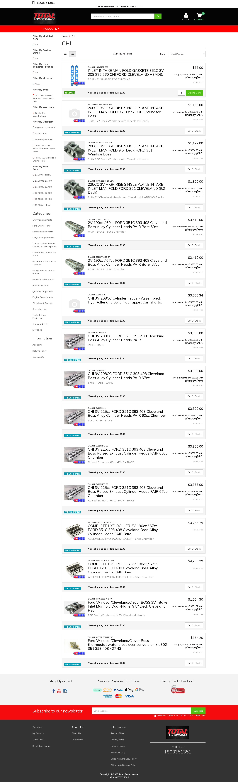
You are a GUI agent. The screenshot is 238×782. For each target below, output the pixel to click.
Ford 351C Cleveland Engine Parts (44, 159)
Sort (162, 54)
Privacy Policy (200, 715)
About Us (37, 344)
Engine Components (45, 127)
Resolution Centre (41, 746)
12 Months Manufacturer (39, 114)
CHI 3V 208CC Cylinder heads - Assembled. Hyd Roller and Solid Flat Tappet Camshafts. (125, 300)
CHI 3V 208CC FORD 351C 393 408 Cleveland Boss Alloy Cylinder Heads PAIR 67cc (126, 375)
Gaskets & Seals (40, 285)
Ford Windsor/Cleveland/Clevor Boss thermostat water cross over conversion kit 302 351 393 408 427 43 (127, 644)
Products (50, 29)
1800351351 (45, 3)
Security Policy (118, 752)
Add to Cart (194, 92)
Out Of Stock (194, 130)
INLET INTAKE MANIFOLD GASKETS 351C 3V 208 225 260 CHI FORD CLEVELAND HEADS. (126, 72)
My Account (38, 733)
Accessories (41, 133)
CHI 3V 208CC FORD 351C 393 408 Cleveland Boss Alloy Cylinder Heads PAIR (126, 338)
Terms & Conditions (183, 715)
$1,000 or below (43, 174)
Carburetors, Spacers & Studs (44, 254)
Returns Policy (39, 350)
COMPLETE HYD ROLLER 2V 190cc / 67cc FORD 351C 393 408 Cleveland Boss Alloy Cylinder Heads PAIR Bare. (123, 529)
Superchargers (39, 309)
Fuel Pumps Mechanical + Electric (44, 263)
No (36, 44)
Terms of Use (117, 733)
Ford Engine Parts (44, 139)
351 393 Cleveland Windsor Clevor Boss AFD (43, 98)
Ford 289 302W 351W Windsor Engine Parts (44, 148)
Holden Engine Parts (42, 231)
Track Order (38, 739)
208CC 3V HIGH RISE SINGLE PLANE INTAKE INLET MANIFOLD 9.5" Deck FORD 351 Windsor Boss (125, 150)
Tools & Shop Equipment (39, 316)
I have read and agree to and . (180, 715)
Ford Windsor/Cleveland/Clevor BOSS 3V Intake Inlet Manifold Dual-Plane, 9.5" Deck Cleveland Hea (127, 606)
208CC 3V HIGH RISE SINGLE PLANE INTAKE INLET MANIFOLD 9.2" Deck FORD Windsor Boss (125, 112)
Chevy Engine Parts (42, 219)
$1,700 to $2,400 (43, 187)
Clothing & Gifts (40, 324)
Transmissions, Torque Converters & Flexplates (44, 245)
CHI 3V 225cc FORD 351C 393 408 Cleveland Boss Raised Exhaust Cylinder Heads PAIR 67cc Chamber (127, 491)
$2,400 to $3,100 (43, 193)
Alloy (37, 84)
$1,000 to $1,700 (43, 180)
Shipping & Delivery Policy (123, 758)
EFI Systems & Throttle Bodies (43, 272)
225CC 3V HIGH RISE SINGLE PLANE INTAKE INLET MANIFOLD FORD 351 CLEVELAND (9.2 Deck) (126, 188)
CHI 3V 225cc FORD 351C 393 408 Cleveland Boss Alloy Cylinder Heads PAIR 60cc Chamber (127, 413)
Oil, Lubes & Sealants (42, 303)
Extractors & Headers (43, 279)
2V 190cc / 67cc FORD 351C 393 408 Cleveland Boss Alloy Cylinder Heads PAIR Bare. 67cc (127, 262)
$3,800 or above (43, 205)
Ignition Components (42, 291)
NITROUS (37, 330)
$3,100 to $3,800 (43, 199)
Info (201, 77)
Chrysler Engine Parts (43, 237)
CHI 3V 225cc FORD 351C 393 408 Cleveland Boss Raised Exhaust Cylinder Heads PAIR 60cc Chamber (127, 453)
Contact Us (38, 357)
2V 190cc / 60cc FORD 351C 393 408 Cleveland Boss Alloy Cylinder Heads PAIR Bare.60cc (127, 224)
